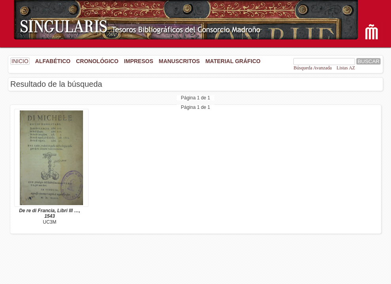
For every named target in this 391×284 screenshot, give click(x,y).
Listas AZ (345, 68)
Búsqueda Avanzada (312, 68)
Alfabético (52, 61)
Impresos (138, 61)
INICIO (19, 61)
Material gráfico (232, 61)
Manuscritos (179, 61)
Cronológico (97, 61)
